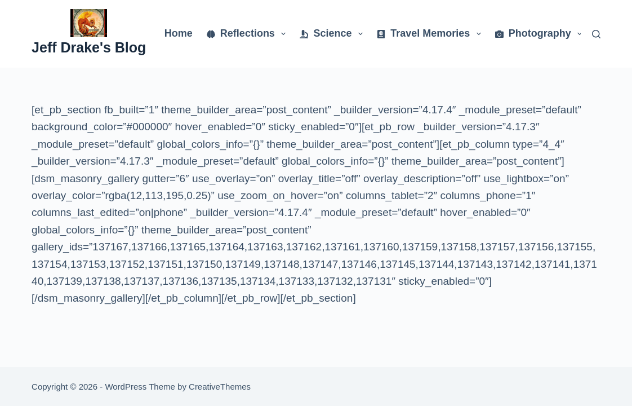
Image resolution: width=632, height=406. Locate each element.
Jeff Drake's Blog (89, 47)
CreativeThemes (220, 386)
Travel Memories (431, 34)
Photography (541, 34)
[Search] (596, 34)
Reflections (249, 34)
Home (178, 33)
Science (333, 34)
